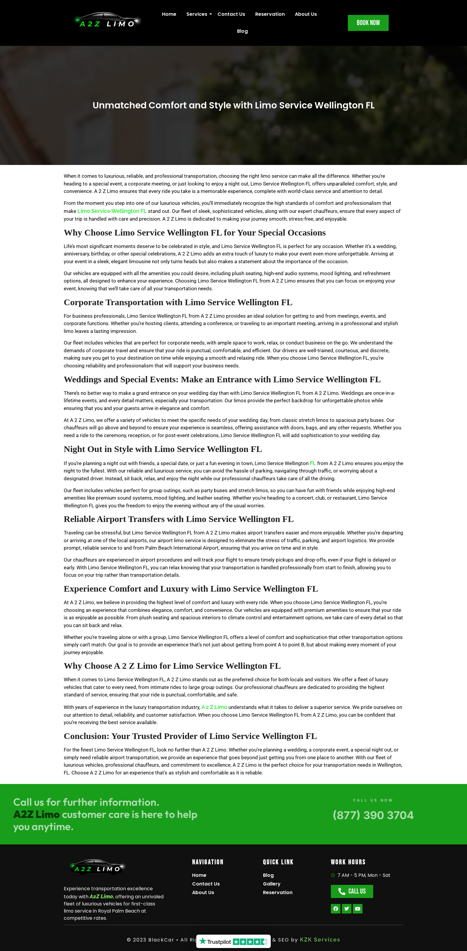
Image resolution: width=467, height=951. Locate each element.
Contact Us (231, 14)
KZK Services (320, 939)
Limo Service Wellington (154, 316)
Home (169, 14)
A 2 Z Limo (214, 707)
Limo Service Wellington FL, (118, 567)
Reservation (270, 14)
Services (197, 14)
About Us (306, 14)
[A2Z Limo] (96, 868)
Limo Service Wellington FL (112, 211)
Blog (242, 31)
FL (312, 463)
